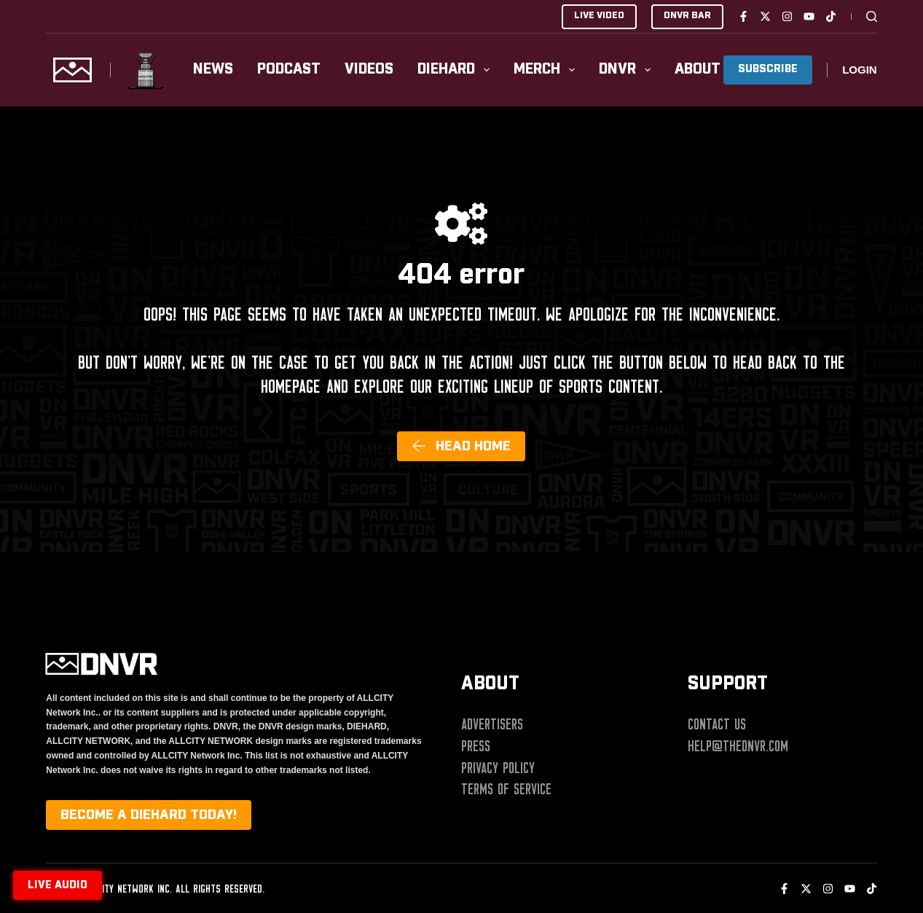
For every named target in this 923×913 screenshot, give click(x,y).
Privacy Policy (498, 768)
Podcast (289, 69)
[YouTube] (809, 16)
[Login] (859, 70)
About (708, 69)
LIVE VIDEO (599, 15)
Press (475, 746)
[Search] (871, 16)
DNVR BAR (687, 15)
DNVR (627, 69)
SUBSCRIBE (768, 69)
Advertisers (492, 724)
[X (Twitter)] (765, 16)
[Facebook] (743, 16)
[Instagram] (787, 16)
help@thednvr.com (738, 746)
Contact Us (717, 724)
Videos (369, 69)
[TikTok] (830, 16)
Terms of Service (506, 789)
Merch (547, 69)
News (213, 69)
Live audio (57, 885)
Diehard (456, 69)
